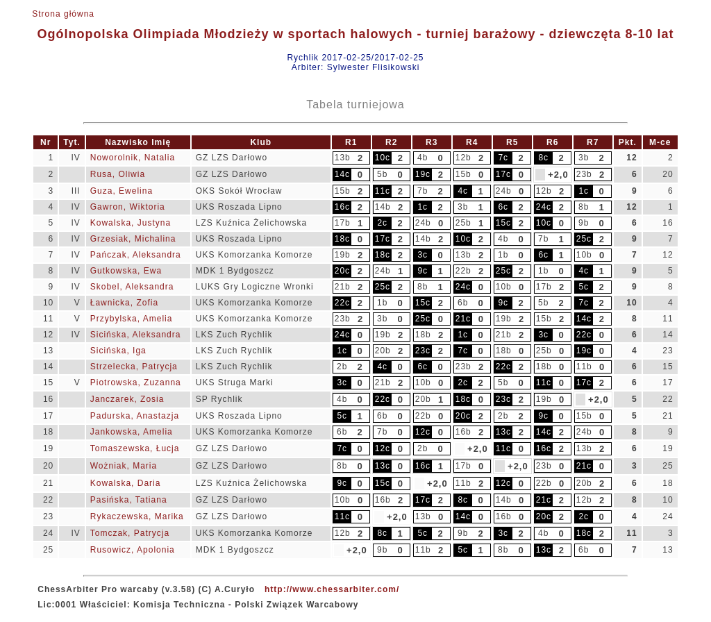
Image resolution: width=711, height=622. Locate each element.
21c (463, 318)
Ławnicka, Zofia (124, 303)
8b (583, 207)
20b (383, 350)
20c (342, 271)
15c (503, 223)
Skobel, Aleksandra (132, 287)
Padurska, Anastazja (134, 416)
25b (463, 223)
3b (583, 157)
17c (503, 174)
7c (503, 157)
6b (463, 303)
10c (382, 157)
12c (422, 432)
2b (342, 366)
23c (422, 350)
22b (463, 271)
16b (463, 432)
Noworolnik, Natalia (132, 157)
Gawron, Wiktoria (127, 207)
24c (543, 207)
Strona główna (63, 14)
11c (382, 191)
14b (383, 207)
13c (503, 432)
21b (343, 287)
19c (422, 174)
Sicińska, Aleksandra (135, 334)
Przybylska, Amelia (131, 318)
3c (422, 255)
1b (503, 255)
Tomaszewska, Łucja (135, 448)
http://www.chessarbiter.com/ (332, 589)
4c (463, 191)
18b (423, 334)
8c (543, 157)
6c (503, 207)
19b (343, 255)
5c (583, 287)
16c (342, 207)
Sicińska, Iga (118, 350)
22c (342, 303)
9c (422, 271)
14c (342, 174)
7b (422, 191)
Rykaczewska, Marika (137, 516)
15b (463, 174)
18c (342, 239)
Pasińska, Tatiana (128, 500)
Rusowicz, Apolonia (132, 550)
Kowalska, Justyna (130, 223)
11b (584, 366)
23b (584, 174)
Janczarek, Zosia (127, 399)
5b (382, 174)
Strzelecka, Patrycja (134, 366)
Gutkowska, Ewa (126, 271)
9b (583, 223)
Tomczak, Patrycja (129, 533)
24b (504, 191)
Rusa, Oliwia (117, 174)
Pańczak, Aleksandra (135, 255)
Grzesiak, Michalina (133, 239)
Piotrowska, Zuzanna (135, 382)
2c (382, 223)
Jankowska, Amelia (131, 432)
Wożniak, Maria (123, 466)
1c (583, 191)
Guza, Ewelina (121, 191)
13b (343, 157)
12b (463, 157)
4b (422, 157)
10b (584, 255)
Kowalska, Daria (125, 483)
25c (584, 239)
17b (343, 223)
